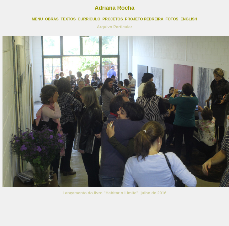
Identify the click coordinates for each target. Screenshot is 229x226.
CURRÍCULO (89, 19)
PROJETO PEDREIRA (144, 19)
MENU (37, 19)
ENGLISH (188, 19)
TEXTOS (68, 19)
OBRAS (51, 19)
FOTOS (172, 19)
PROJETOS (113, 19)
